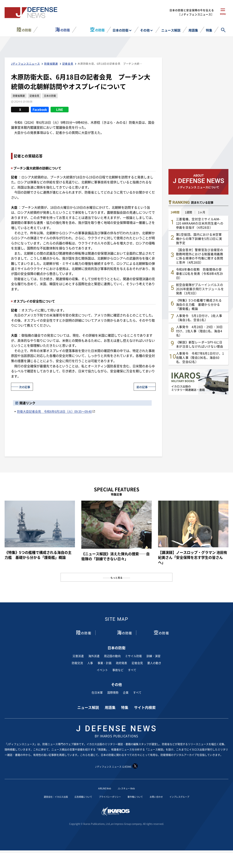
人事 (90, 663)
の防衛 (24, 29)
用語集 (193, 30)
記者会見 (137, 663)
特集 (209, 30)
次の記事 (26, 386)
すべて (132, 670)
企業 (125, 692)
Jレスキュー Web (128, 788)
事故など (117, 670)
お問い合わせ (164, 797)
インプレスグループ (192, 797)
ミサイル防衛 (133, 656)
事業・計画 (105, 663)
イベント (102, 670)
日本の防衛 (120, 30)
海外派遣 (94, 656)
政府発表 (121, 663)
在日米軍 (97, 692)
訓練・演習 (153, 656)
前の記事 (140, 386)
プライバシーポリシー (109, 797)
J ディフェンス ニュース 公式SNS (116, 766)
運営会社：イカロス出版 (43, 797)
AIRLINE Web (102, 788)
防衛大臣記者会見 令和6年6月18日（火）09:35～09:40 (54, 411)
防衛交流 (77, 663)
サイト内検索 (145, 707)
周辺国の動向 (112, 656)
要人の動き (154, 663)
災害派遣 (78, 656)
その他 (145, 30)
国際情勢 (112, 692)
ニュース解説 (170, 30)
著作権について (139, 797)
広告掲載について (77, 797)
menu (223, 15)
